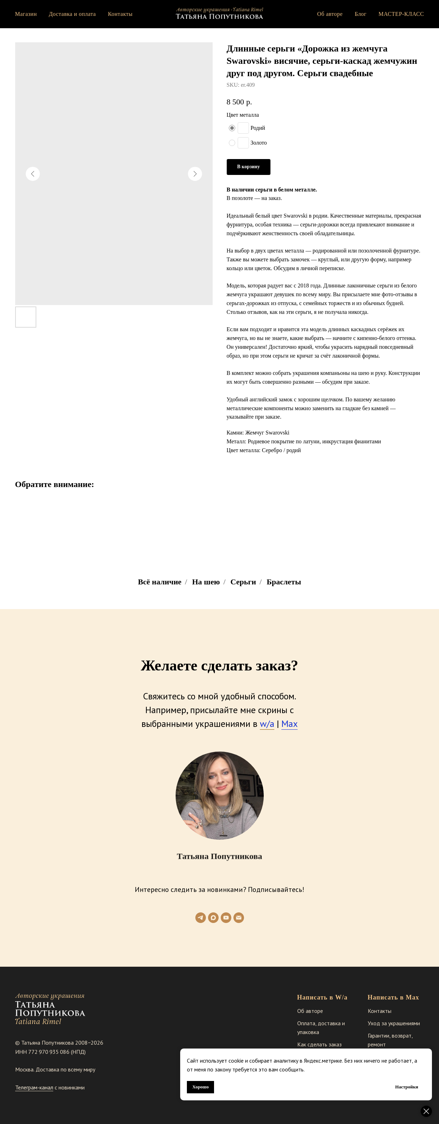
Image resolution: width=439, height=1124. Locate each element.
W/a (341, 997)
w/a (267, 723)
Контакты (120, 14)
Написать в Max (393, 997)
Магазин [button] (26, 14)
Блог (361, 14)
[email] (238, 917)
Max (289, 723)
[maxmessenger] (213, 917)
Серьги (243, 581)
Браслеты (284, 581)
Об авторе (330, 14)
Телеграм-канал (34, 1087)
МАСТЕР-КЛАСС (401, 14)
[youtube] (226, 917)
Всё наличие (159, 581)
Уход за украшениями (394, 1023)
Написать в (315, 997)
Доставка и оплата (72, 14)
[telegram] (200, 917)
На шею (206, 581)
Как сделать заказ (319, 1044)
